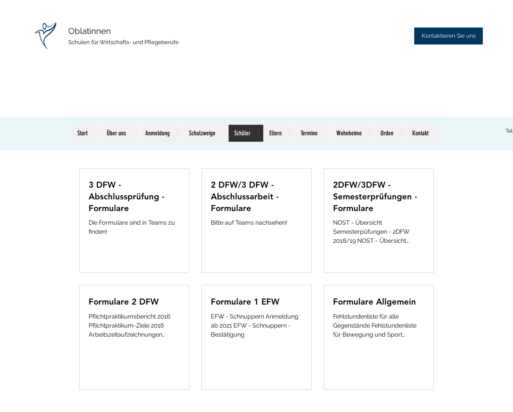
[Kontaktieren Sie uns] (448, 36)
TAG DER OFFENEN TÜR (115, 59)
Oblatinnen (89, 31)
